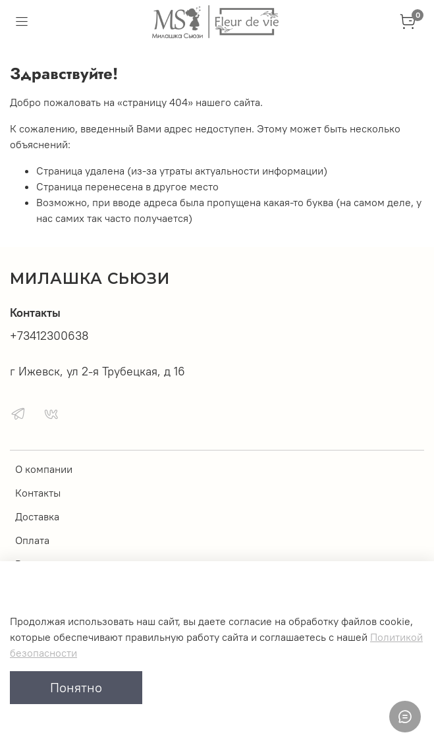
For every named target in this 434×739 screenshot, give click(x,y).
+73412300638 (49, 336)
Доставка (37, 516)
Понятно (76, 687)
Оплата (32, 540)
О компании (43, 469)
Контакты (38, 492)
